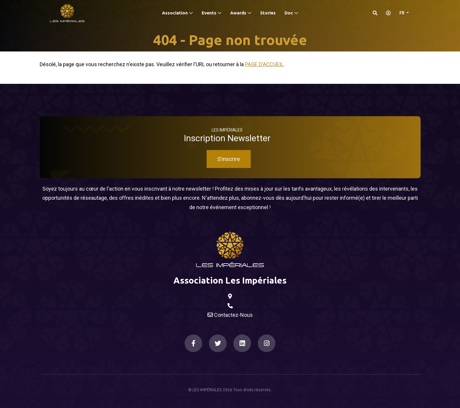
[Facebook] (193, 343)
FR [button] (402, 13)
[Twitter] (218, 343)
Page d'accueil (264, 64)
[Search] (375, 13)
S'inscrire (228, 159)
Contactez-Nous (230, 315)
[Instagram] (266, 343)
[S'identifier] (386, 13)
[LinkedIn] (242, 343)
